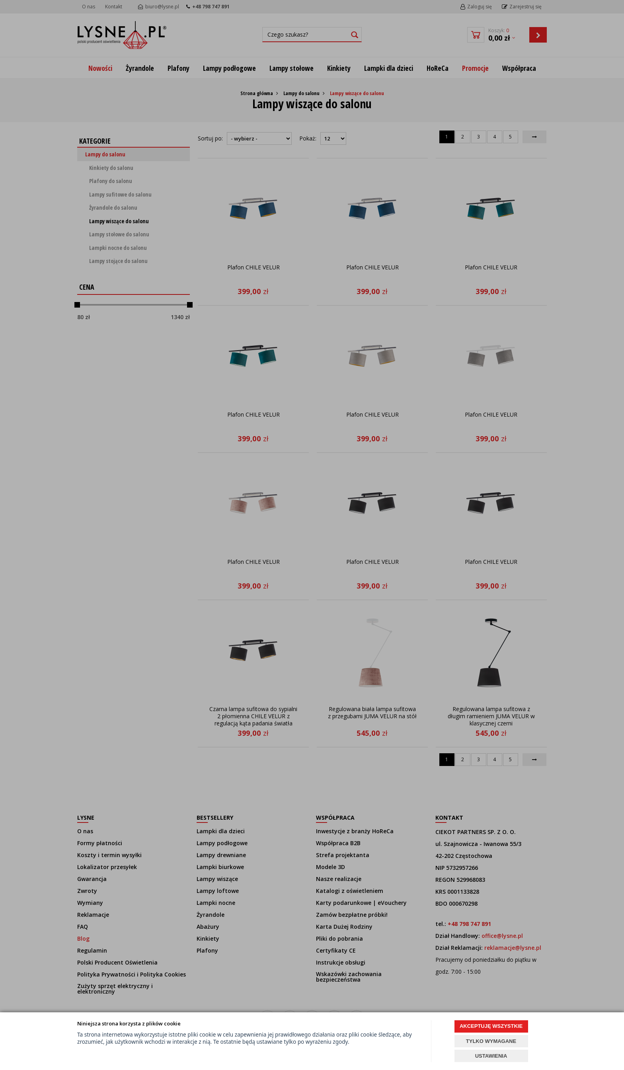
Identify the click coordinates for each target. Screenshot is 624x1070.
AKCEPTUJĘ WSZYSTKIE (491, 1026)
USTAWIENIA (491, 1056)
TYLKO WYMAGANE (491, 1041)
